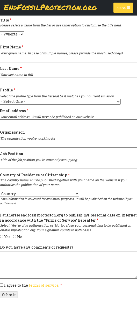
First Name (10, 47)
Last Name (9, 68)
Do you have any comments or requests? (36, 247)
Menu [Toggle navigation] (123, 8)
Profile (6, 90)
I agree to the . (31, 285)
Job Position (11, 153)
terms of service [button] (44, 285)
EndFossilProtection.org (50, 8)
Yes (7, 236)
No (19, 236)
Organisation (12, 132)
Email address (13, 110)
